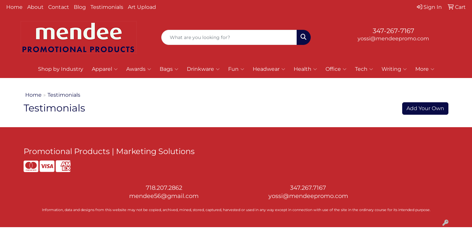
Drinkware (203, 69)
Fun (236, 69)
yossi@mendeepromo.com (393, 38)
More (424, 69)
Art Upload (142, 7)
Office (335, 69)
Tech (364, 69)
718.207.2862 (164, 187)
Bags (169, 69)
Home (14, 7)
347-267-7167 (393, 31)
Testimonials (106, 7)
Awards (138, 69)
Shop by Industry (60, 69)
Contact (58, 7)
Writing (394, 69)
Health (305, 69)
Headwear (269, 69)
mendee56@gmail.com (164, 196)
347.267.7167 (308, 187)
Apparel (105, 69)
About (35, 7)
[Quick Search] (229, 37)
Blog (80, 7)
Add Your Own (425, 108)
